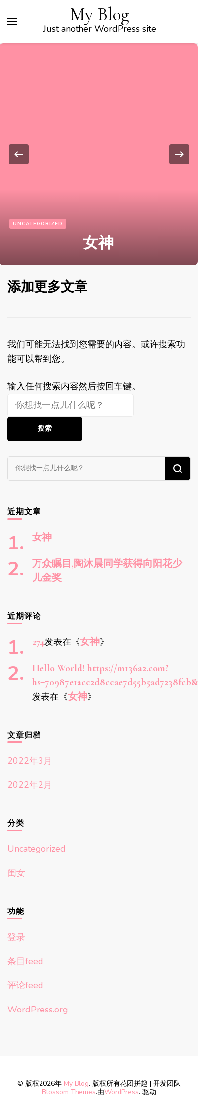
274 (38, 642)
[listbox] (99, 154)
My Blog (99, 14)
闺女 (16, 873)
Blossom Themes (69, 1092)
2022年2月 (29, 785)
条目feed (25, 961)
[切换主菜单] (12, 21)
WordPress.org (37, 1009)
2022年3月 (29, 761)
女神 (98, 243)
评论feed (25, 985)
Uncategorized (38, 223)
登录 (16, 937)
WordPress (121, 1092)
